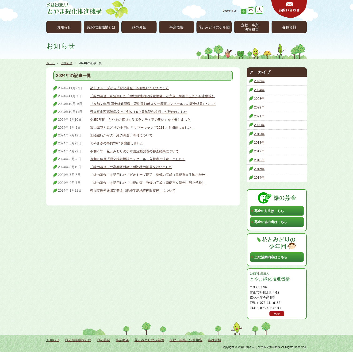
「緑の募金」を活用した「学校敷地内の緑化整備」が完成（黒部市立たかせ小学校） (152, 96)
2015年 (259, 169)
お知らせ (64, 27)
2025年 (259, 81)
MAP (277, 314)
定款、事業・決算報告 (251, 27)
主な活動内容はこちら (270, 257)
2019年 (259, 134)
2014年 (259, 177)
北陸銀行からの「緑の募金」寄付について (121, 135)
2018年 (259, 142)
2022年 (259, 107)
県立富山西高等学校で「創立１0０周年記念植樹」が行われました (138, 112)
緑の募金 (139, 27)
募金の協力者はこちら (270, 222)
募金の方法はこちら (269, 211)
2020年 (259, 125)
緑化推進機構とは (101, 27)
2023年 (259, 99)
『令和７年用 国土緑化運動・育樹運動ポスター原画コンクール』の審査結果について (153, 104)
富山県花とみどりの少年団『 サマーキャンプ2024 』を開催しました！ (142, 127)
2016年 (259, 160)
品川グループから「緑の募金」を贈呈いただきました (129, 88)
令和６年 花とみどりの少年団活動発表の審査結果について (134, 151)
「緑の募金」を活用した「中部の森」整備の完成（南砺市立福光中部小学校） (147, 183)
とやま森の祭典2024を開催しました (116, 143)
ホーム (50, 63)
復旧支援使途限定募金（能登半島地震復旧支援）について (133, 190)
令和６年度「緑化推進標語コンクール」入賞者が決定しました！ (137, 159)
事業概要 (176, 27)
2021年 (259, 116)
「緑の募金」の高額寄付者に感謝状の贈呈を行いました (131, 167)
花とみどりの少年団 (214, 27)
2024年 (259, 90)
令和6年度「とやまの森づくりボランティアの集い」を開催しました (140, 119)
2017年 (259, 151)
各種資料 (289, 27)
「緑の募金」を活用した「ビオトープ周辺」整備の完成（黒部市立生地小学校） (149, 175)
